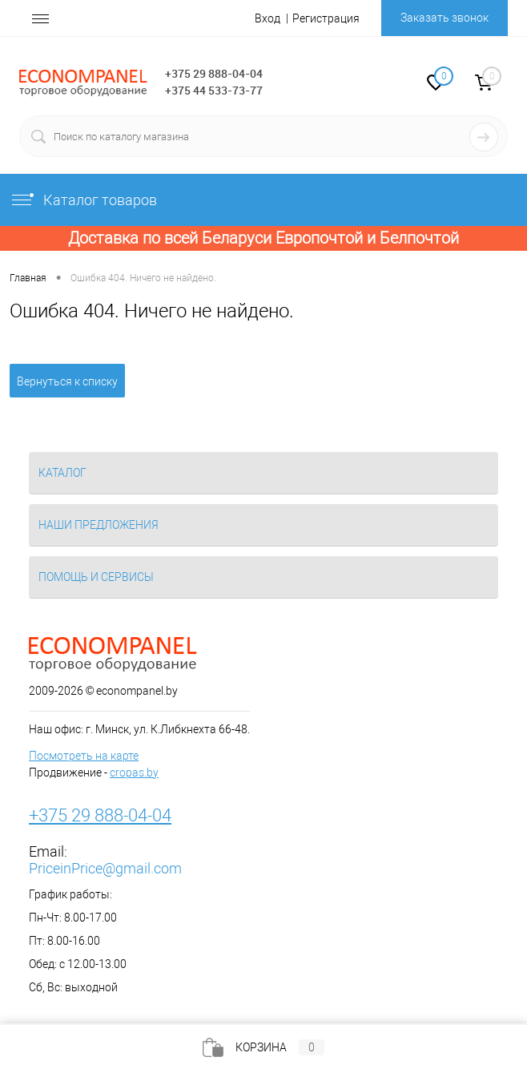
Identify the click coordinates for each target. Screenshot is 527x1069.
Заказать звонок (444, 17)
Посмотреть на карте (84, 755)
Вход (267, 18)
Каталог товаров (83, 200)
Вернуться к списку (67, 381)
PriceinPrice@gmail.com (105, 868)
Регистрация (326, 18)
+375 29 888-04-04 (214, 73)
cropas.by (134, 772)
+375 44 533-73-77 (214, 90)
